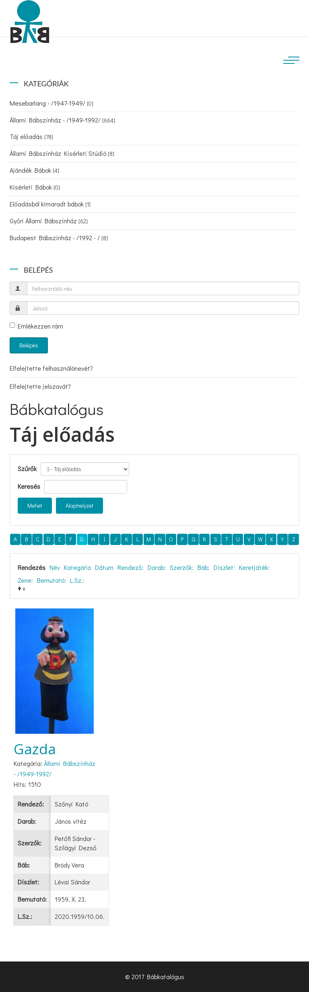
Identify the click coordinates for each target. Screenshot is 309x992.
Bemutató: (51, 580)
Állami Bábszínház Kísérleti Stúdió (62, 153)
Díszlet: (224, 567)
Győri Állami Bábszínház (49, 220)
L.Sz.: (77, 580)
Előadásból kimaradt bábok (50, 204)
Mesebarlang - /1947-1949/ (51, 103)
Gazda (35, 748)
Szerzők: (182, 567)
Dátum (104, 567)
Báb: (204, 567)
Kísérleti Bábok (35, 187)
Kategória (77, 567)
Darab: (157, 567)
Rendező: (130, 567)
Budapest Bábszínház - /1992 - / (59, 237)
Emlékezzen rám (36, 326)
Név (54, 567)
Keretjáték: (254, 567)
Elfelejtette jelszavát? (40, 386)
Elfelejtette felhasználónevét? (51, 368)
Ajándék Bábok (34, 170)
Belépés (28, 345)
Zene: (25, 580)
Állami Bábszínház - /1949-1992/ (62, 120)
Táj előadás (31, 136)
